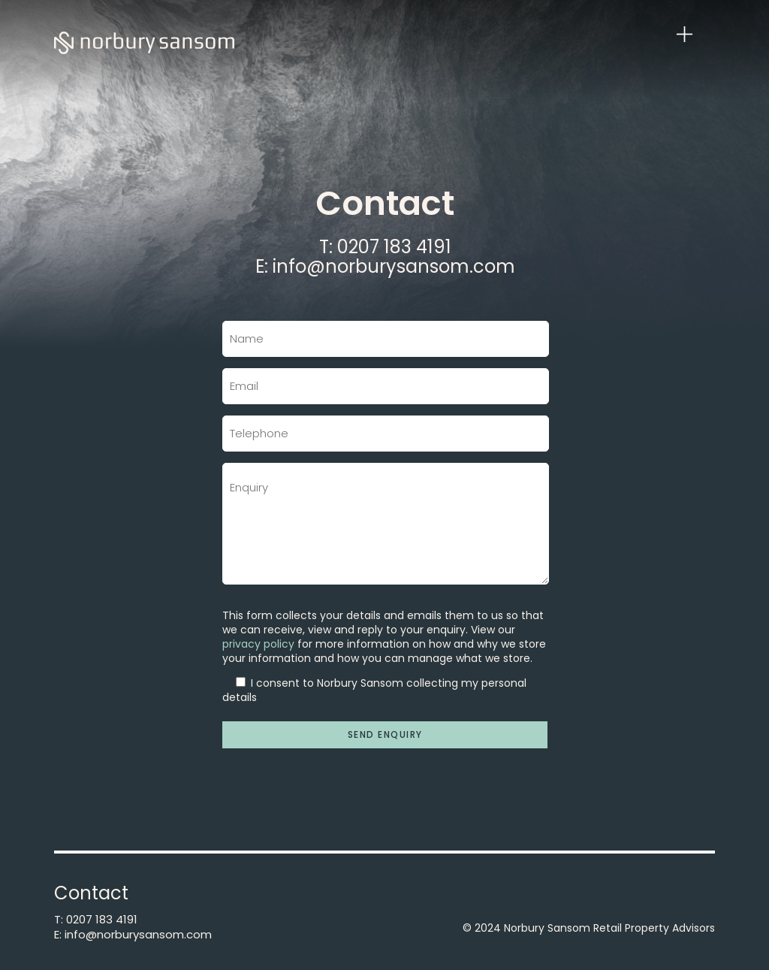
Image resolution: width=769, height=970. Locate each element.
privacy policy (258, 643)
